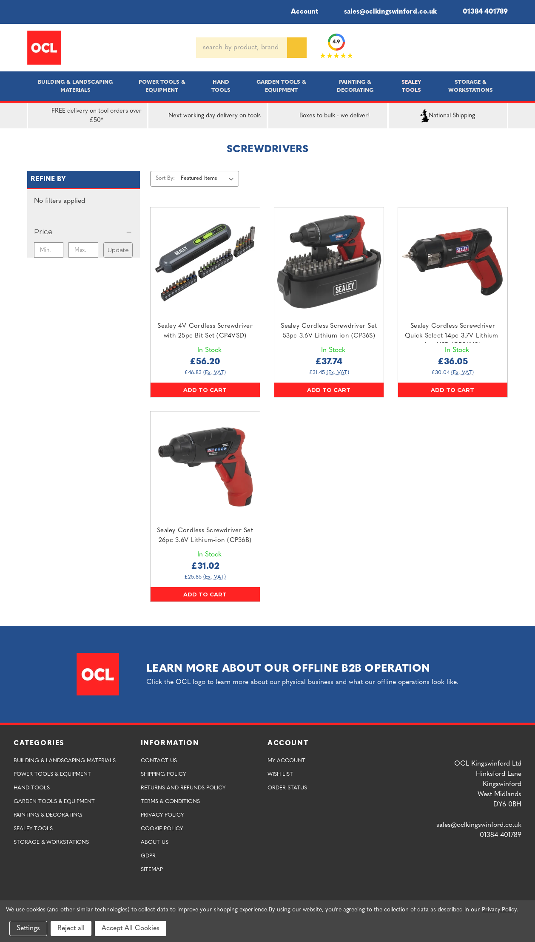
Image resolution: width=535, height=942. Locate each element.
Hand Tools (221, 86)
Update (118, 250)
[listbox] (209, 178)
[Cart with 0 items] (504, 48)
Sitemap (152, 869)
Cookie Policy (162, 828)
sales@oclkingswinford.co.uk (384, 12)
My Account (286, 760)
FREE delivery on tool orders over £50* (86, 116)
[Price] (83, 232)
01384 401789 (479, 12)
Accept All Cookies (130, 928)
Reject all (71, 928)
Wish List (280, 774)
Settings (28, 928)
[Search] (297, 47)
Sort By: (165, 178)
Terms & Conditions (170, 801)
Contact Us (159, 760)
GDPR (148, 856)
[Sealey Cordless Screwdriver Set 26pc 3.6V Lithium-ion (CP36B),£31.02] (205, 466)
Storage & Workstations (470, 86)
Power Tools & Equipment (162, 86)
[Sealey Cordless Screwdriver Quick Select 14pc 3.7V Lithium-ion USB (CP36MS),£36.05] (452, 262)
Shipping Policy (163, 774)
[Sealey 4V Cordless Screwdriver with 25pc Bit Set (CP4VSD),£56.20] (205, 262)
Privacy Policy (162, 815)
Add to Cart (205, 389)
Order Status (287, 788)
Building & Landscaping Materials (75, 86)
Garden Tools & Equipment (281, 86)
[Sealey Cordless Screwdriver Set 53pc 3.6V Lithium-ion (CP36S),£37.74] (329, 262)
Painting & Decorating (355, 86)
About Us (154, 842)
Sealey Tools (411, 86)
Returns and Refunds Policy (183, 788)
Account (299, 12)
